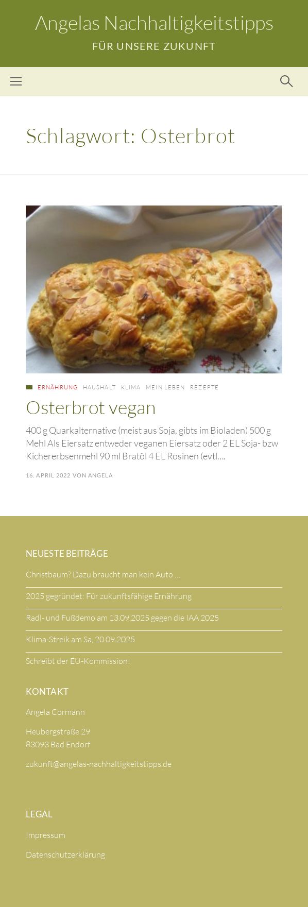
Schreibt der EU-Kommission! (78, 661)
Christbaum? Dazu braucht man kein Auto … (103, 574)
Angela (100, 475)
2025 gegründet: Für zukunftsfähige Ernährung (109, 596)
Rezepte (204, 387)
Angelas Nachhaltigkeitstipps (154, 22)
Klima (131, 387)
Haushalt (99, 387)
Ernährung (58, 387)
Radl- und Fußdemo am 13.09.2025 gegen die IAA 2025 (122, 617)
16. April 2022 (48, 475)
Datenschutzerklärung (65, 854)
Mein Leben (165, 387)
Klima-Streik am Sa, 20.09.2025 (80, 639)
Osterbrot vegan (91, 407)
